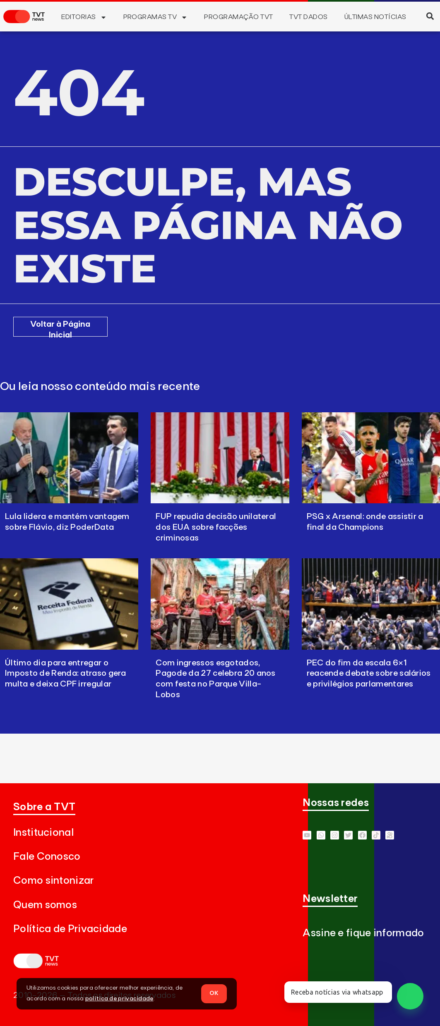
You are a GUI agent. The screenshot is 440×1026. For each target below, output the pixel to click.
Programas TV (155, 17)
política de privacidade (119, 999)
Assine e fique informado (363, 933)
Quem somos (45, 905)
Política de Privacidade (70, 929)
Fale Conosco (47, 856)
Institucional (43, 832)
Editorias (83, 17)
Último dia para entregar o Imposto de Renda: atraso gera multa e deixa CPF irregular (65, 674)
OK (214, 993)
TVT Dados (308, 17)
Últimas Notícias (375, 17)
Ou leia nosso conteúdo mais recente (100, 386)
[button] (430, 16)
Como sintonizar (53, 880)
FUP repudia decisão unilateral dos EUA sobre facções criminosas (216, 527)
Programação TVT (238, 17)
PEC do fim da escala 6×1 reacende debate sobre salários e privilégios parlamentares (369, 674)
